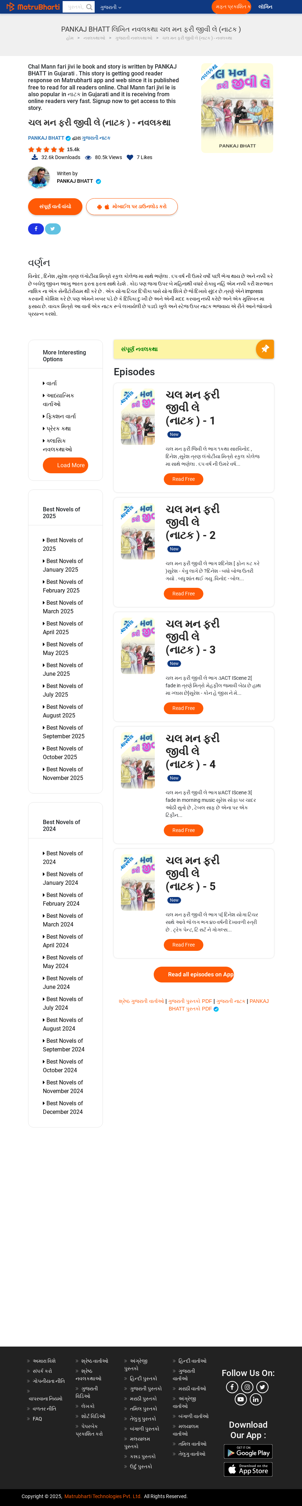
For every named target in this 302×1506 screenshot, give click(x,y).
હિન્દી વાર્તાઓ (193, 1361)
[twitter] (262, 1387)
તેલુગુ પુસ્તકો (143, 1419)
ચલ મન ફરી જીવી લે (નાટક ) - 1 (193, 413)
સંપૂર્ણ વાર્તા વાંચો (55, 206)
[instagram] (247, 1387)
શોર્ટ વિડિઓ (93, 1416)
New (174, 434)
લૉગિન (265, 7)
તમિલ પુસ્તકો (143, 1409)
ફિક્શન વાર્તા (59, 416)
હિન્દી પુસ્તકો (143, 1378)
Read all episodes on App (201, 974)
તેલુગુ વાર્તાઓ (192, 1454)
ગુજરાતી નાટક (96, 138)
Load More (71, 465)
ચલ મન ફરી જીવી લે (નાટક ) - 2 (193, 527)
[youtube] (241, 1399)
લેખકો (88, 1406)
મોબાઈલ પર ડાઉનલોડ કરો (132, 207)
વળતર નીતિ (44, 1409)
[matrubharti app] (168, 7)
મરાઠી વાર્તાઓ (192, 1388)
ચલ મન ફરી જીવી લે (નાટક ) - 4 (193, 756)
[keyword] (79, 7)
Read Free (183, 479)
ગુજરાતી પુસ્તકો (146, 1388)
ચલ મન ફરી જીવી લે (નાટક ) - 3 (193, 642)
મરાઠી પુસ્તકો (143, 1399)
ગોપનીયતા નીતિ (49, 1381)
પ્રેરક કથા (57, 428)
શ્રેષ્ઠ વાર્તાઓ (94, 1361)
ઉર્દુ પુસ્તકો (141, 1466)
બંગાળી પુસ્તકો (144, 1429)
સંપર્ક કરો (42, 1371)
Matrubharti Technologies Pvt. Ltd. (103, 1496)
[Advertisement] (69, 1239)
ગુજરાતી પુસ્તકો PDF (190, 1001)
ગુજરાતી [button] (110, 7)
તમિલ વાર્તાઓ (193, 1444)
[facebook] (232, 1387)
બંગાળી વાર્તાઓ (194, 1416)
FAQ (37, 1419)
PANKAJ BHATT (50, 138)
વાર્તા (50, 383)
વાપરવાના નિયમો (46, 1399)
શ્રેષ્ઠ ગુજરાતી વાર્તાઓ (142, 1001)
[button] (89, 7)
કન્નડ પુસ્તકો (143, 1456)
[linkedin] (256, 1399)
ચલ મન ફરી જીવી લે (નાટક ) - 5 (193, 878)
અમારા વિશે (44, 1361)
